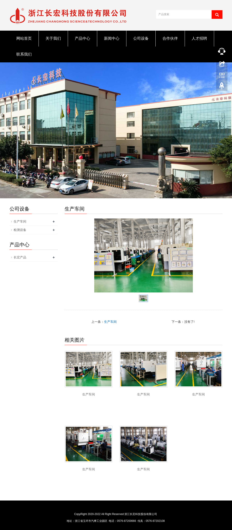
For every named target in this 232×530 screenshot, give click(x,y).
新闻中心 (111, 38)
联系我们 (24, 54)
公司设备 (141, 38)
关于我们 (53, 38)
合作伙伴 (170, 38)
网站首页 (24, 38)
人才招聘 (199, 38)
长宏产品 (20, 257)
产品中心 (82, 38)
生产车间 (110, 322)
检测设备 (20, 230)
